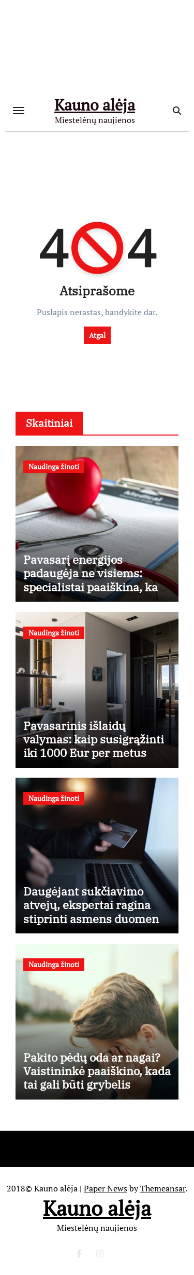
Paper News (105, 1188)
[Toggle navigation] (18, 110)
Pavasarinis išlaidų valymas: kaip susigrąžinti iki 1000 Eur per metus (93, 739)
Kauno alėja (94, 104)
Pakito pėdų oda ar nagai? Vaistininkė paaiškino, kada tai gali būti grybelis (97, 1071)
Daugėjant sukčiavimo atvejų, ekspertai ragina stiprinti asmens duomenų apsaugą (94, 912)
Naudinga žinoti (53, 466)
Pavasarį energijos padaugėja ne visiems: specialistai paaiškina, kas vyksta (93, 580)
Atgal (97, 335)
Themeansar (162, 1188)
